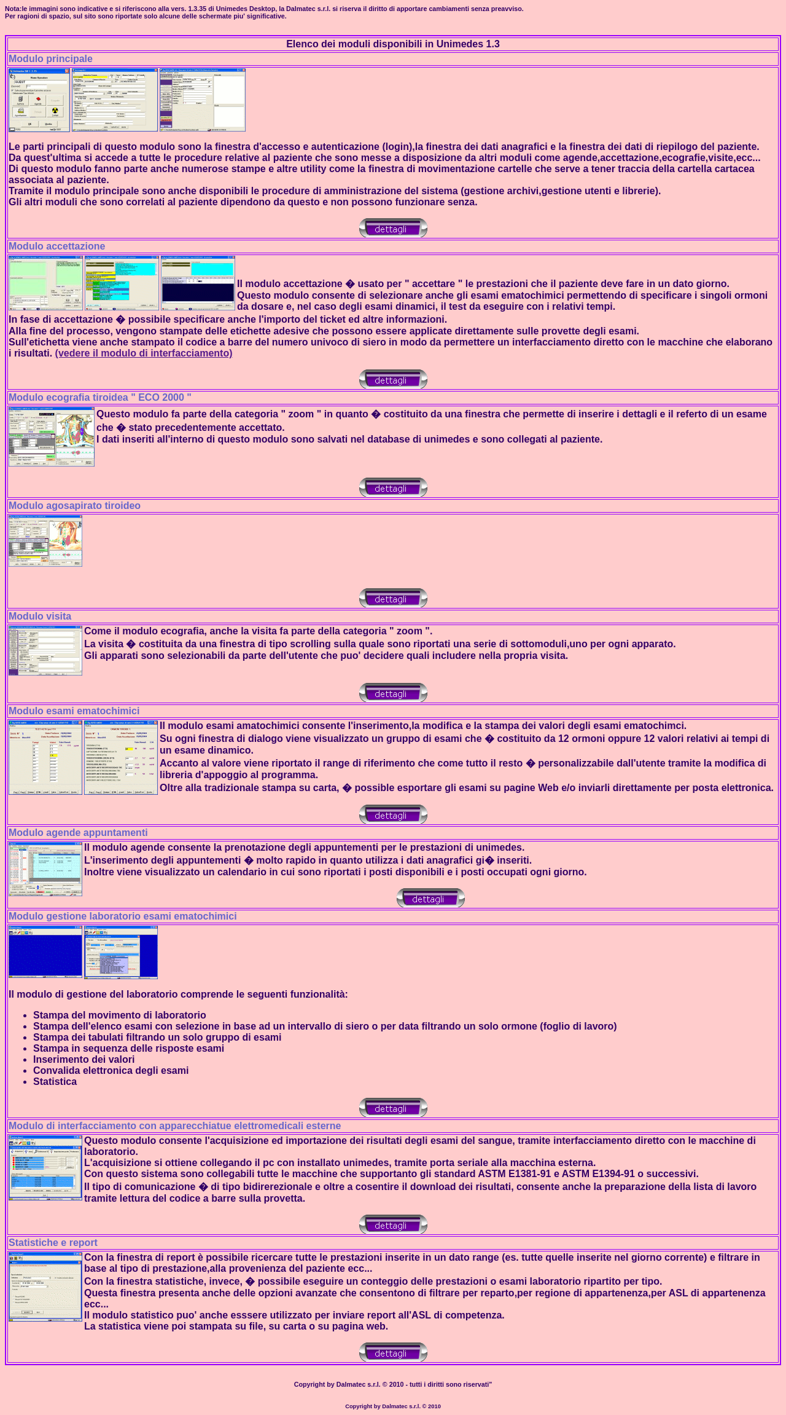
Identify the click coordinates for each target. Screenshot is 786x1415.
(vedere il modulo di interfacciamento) (144, 353)
